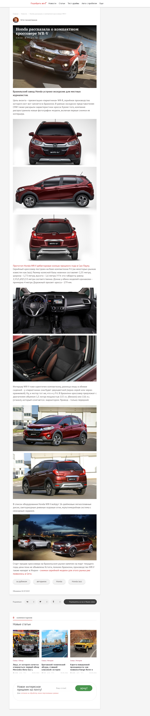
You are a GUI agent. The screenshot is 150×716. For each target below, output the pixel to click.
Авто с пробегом (89, 3)
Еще (102, 3)
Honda (59, 581)
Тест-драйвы (73, 3)
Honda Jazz (77, 581)
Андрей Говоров (31, 20)
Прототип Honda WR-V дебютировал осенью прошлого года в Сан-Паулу (51, 265)
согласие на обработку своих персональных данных (39, 693)
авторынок (41, 581)
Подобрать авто (38, 3)
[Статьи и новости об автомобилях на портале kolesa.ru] (19, 3)
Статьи (62, 3)
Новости (52, 3)
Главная (15, 14)
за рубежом (21, 581)
